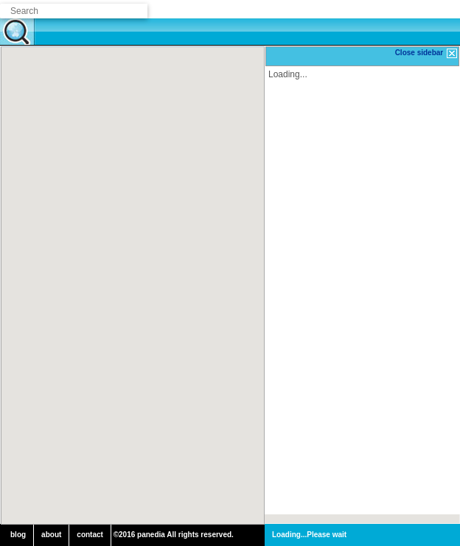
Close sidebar (427, 53)
